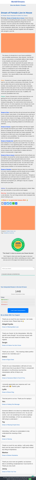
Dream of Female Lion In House (16, 13)
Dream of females (6, 169)
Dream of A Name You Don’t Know (11, 345)
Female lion (6, 233)
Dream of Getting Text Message (11, 404)
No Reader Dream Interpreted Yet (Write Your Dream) (14, 15)
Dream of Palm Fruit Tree (9, 471)
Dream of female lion (7, 141)
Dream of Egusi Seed (8, 359)
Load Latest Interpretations (18, 310)
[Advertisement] (18, 43)
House (11, 231)
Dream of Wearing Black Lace (10, 327)
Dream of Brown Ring (8, 392)
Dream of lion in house (7, 155)
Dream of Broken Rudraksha (10, 455)
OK (30, 479)
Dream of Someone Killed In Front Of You (13, 378)
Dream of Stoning (7, 439)
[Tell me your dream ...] (18, 268)
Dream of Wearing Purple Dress (11, 425)
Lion (14, 231)
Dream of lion (5, 112)
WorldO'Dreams (18, 2)
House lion (11, 233)
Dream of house (5, 126)
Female (8, 231)
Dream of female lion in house (15, 18)
